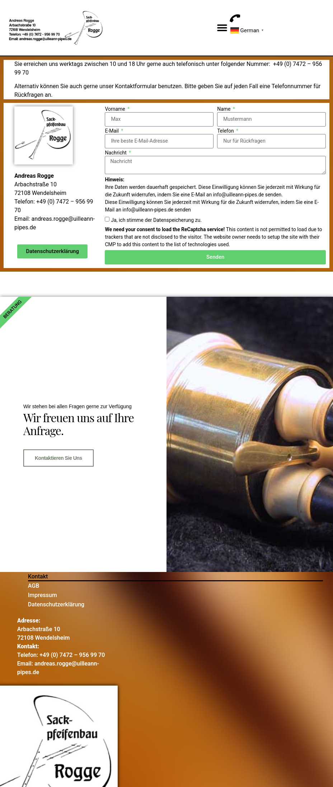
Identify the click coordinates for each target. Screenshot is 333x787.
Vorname (115, 109)
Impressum (42, 595)
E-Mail (112, 131)
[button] (222, 28)
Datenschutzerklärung (56, 604)
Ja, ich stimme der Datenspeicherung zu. (156, 220)
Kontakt (38, 576)
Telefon (226, 131)
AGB (33, 585)
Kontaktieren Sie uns (58, 458)
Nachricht (116, 153)
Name (224, 109)
